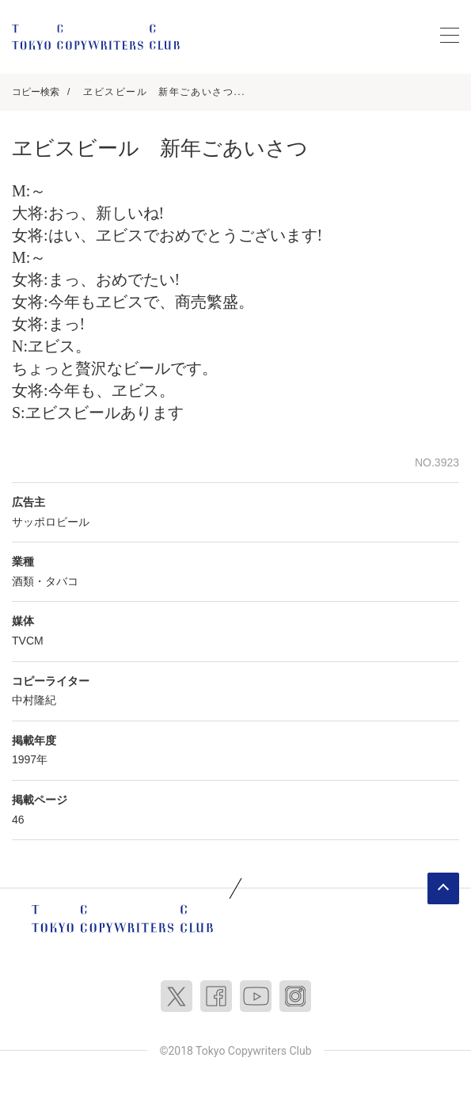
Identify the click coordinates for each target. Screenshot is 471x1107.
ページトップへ (443, 888)
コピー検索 (35, 91)
